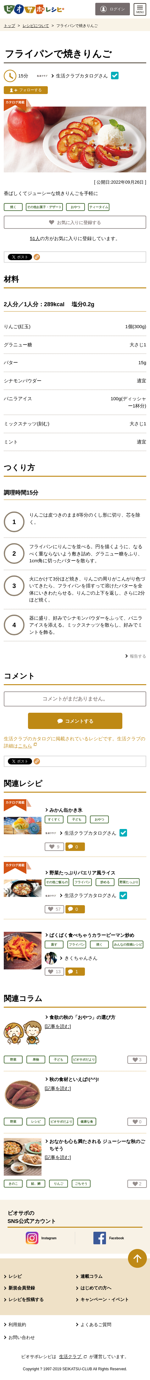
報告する (138, 656)
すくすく (54, 819)
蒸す (54, 944)
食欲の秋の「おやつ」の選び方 (82, 1017)
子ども (76, 819)
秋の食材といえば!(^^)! (74, 1079)
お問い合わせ (21, 1337)
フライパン (82, 882)
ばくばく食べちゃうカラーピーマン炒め (91, 935)
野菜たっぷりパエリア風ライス (82, 872)
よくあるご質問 (96, 1324)
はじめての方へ (96, 1287)
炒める (105, 882)
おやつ (99, 819)
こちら (27, 745)
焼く (99, 944)
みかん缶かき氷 (65, 810)
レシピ (15, 1276)
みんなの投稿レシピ (128, 944)
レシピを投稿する (26, 1299)
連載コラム (92, 1276)
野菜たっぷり (128, 882)
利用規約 (17, 1324)
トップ (9, 26)
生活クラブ (73, 1356)
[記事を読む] (58, 1026)
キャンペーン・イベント (105, 1299)
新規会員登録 (21, 1287)
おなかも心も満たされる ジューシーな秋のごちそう (97, 1145)
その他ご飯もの (57, 882)
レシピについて (36, 26)
